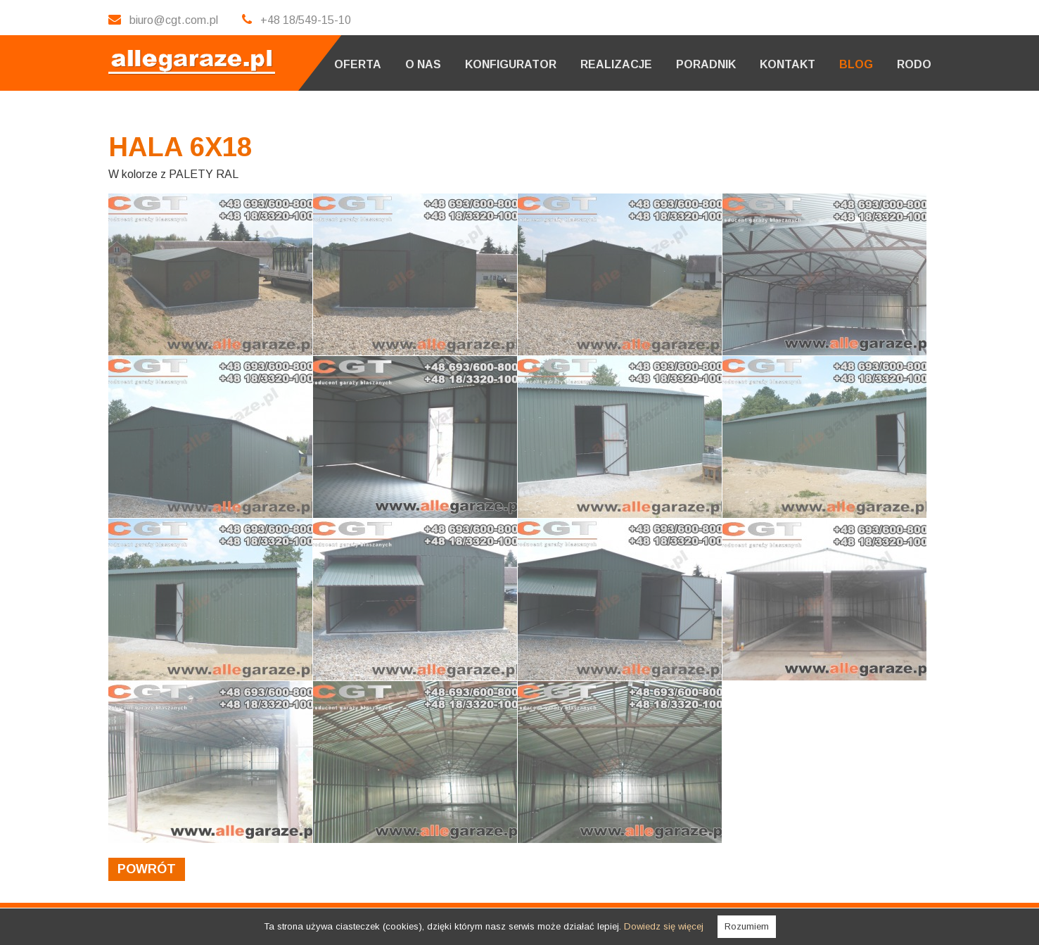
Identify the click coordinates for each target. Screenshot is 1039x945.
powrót (146, 869)
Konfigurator (510, 64)
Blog (856, 64)
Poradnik (706, 64)
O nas (423, 64)
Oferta (357, 64)
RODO (914, 64)
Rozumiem (747, 926)
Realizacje (616, 64)
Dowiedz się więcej (663, 926)
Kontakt (787, 64)
